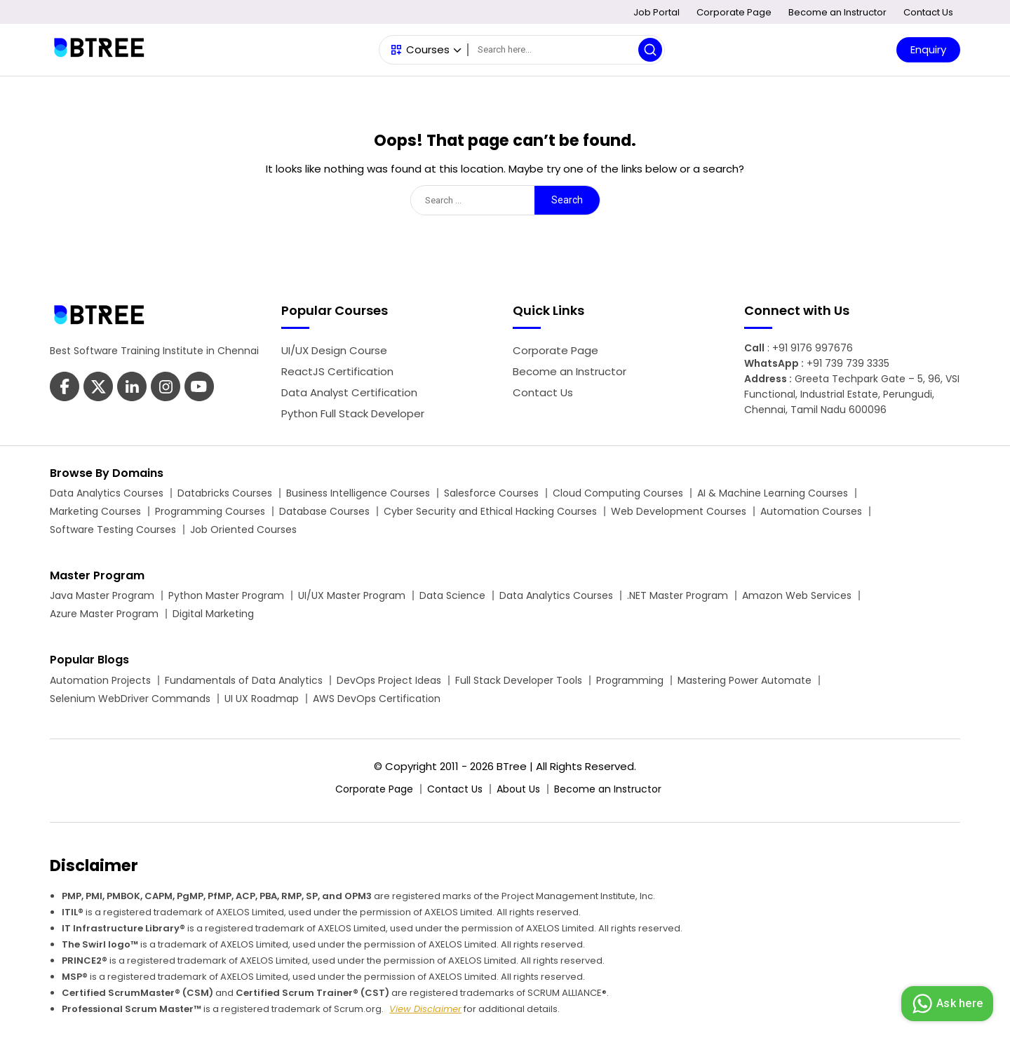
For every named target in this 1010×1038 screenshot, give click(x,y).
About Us (518, 789)
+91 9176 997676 (812, 348)
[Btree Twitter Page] (98, 388)
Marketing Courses (95, 511)
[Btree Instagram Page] (199, 388)
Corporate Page (734, 12)
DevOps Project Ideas (389, 680)
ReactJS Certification (337, 371)
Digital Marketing (213, 614)
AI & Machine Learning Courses (772, 493)
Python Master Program (226, 595)
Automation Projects (100, 680)
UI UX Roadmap (261, 698)
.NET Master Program (677, 595)
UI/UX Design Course (334, 350)
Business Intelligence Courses (358, 493)
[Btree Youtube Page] (165, 388)
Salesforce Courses (491, 493)
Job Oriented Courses (243, 529)
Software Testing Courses (113, 529)
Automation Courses (811, 511)
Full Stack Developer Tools (518, 680)
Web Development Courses (678, 511)
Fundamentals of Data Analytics (244, 680)
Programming (630, 680)
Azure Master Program (104, 614)
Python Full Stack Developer (352, 413)
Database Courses (324, 511)
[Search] (566, 50)
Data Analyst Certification (349, 392)
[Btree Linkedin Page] (132, 388)
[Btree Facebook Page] (64, 388)
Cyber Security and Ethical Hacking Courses (490, 511)
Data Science (452, 595)
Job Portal (656, 12)
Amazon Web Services (796, 595)
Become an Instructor (837, 12)
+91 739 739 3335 (848, 363)
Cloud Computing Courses (618, 493)
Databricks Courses (224, 493)
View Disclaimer (425, 1009)
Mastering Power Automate (745, 680)
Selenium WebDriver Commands (130, 698)
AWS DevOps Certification (376, 698)
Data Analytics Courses (106, 493)
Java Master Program (102, 595)
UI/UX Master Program (351, 595)
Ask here (945, 1004)
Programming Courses (210, 511)
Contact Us (928, 12)
